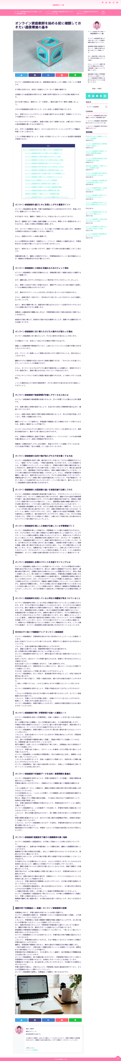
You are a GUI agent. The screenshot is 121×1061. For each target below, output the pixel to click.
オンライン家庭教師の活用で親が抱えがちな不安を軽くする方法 (44, 167)
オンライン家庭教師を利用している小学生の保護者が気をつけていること (47, 197)
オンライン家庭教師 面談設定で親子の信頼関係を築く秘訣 (42, 190)
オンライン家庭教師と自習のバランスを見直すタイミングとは (43, 177)
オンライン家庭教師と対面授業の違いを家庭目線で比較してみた (44, 170)
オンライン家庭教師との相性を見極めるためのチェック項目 (43, 156)
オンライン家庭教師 (32, 1050)
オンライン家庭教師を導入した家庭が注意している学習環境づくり (45, 173)
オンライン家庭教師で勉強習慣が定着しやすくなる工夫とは (43, 163)
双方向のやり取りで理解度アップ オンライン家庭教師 (41, 180)
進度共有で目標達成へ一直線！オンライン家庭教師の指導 (42, 194)
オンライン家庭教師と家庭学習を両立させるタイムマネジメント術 (59, 12)
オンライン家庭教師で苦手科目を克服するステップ (87, 12)
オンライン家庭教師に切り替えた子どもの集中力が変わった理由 (44, 160)
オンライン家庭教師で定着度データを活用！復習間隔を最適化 (43, 187)
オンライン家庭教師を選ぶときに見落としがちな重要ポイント (43, 153)
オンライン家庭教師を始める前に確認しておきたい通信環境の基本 (28, 12)
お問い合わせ (103, 12)
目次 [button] (48, 146)
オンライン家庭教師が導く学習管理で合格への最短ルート (42, 183)
